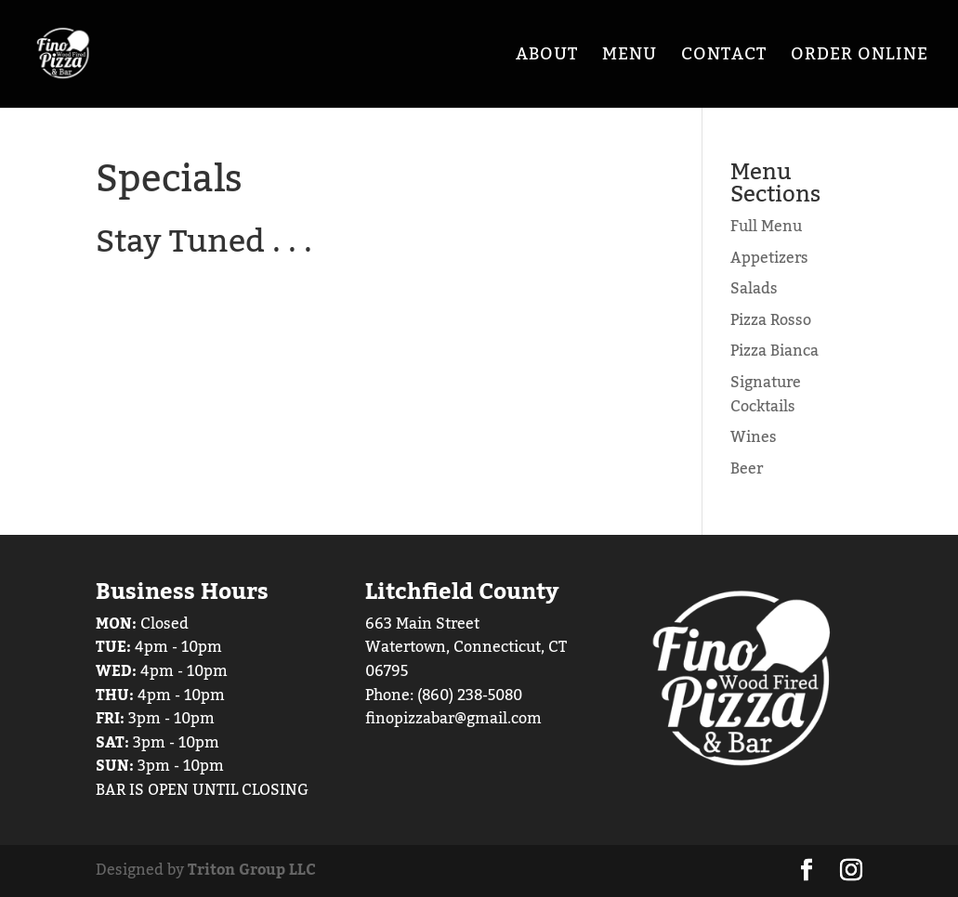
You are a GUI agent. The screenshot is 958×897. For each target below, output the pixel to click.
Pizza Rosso (770, 320)
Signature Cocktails (765, 395)
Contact (724, 59)
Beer (746, 469)
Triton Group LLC (252, 870)
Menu (629, 59)
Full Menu (766, 226)
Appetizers (769, 258)
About (547, 59)
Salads (754, 289)
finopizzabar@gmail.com (453, 719)
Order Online (859, 59)
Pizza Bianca (774, 351)
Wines (753, 437)
